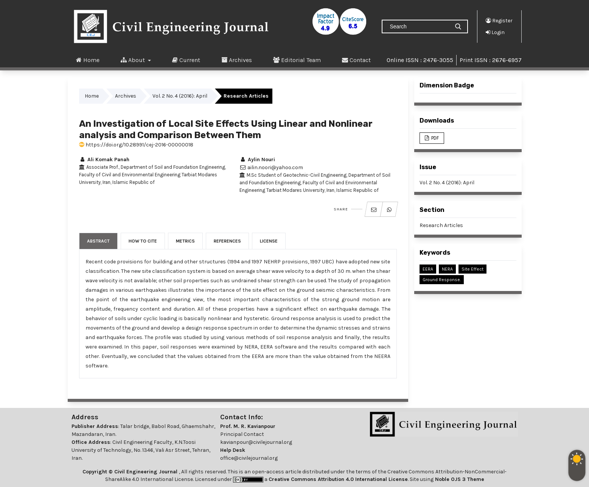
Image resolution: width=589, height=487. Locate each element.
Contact (356, 59)
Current (186, 59)
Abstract (98, 241)
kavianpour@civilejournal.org (256, 442)
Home (87, 59)
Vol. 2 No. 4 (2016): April (179, 96)
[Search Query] (418, 26)
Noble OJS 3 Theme (459, 479)
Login (495, 32)
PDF (434, 138)
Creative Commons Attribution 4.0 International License (338, 479)
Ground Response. (442, 279)
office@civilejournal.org (249, 458)
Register (499, 20)
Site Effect (472, 269)
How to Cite (143, 241)
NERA (447, 269)
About (133, 59)
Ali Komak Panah (104, 159)
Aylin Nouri (257, 159)
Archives (236, 59)
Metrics (185, 241)
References (227, 241)
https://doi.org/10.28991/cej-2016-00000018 (136, 145)
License (269, 241)
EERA (428, 269)
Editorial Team (297, 59)
